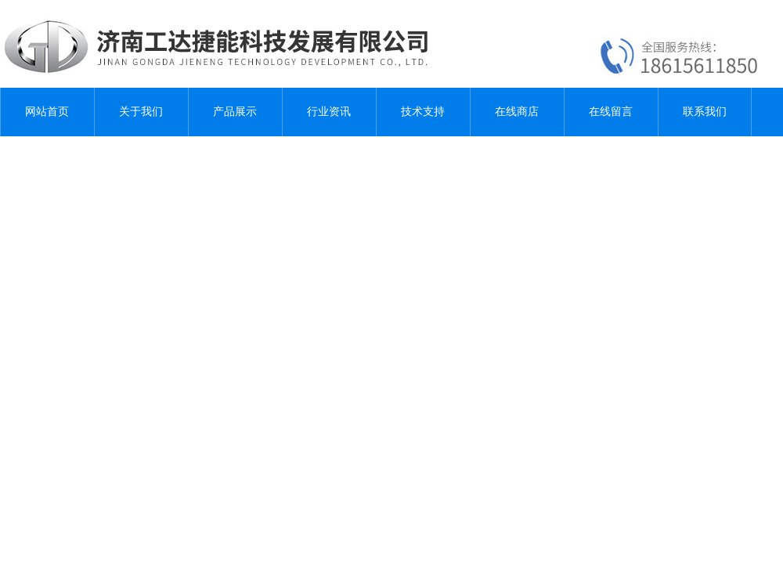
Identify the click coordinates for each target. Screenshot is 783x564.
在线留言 (611, 112)
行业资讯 (329, 112)
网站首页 (47, 112)
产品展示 (235, 112)
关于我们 (141, 112)
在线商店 (517, 112)
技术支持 (423, 112)
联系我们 (705, 112)
